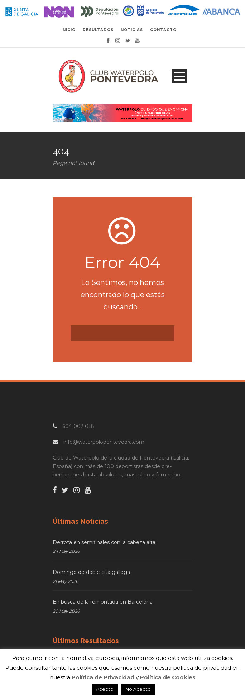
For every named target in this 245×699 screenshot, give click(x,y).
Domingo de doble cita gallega (91, 572)
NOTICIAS (132, 30)
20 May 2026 (66, 611)
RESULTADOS (98, 30)
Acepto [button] (105, 689)
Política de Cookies (168, 677)
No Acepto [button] (138, 689)
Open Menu (179, 76)
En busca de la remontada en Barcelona (103, 602)
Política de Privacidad (103, 677)
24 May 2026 (66, 551)
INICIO (68, 30)
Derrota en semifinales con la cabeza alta (104, 542)
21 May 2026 (65, 581)
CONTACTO (163, 30)
